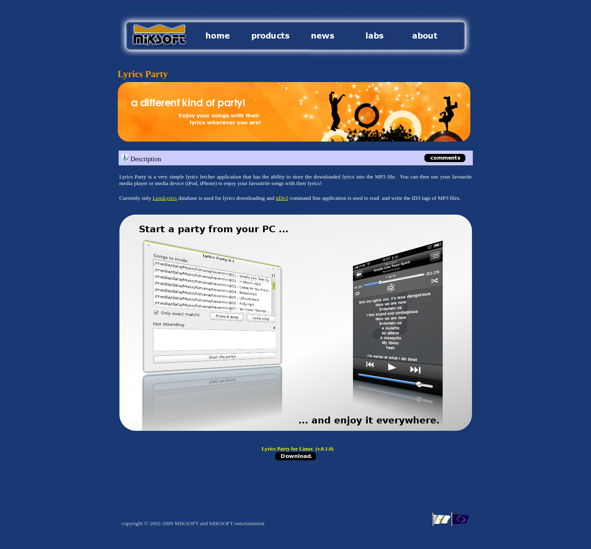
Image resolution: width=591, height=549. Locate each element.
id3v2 (282, 198)
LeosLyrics (165, 198)
